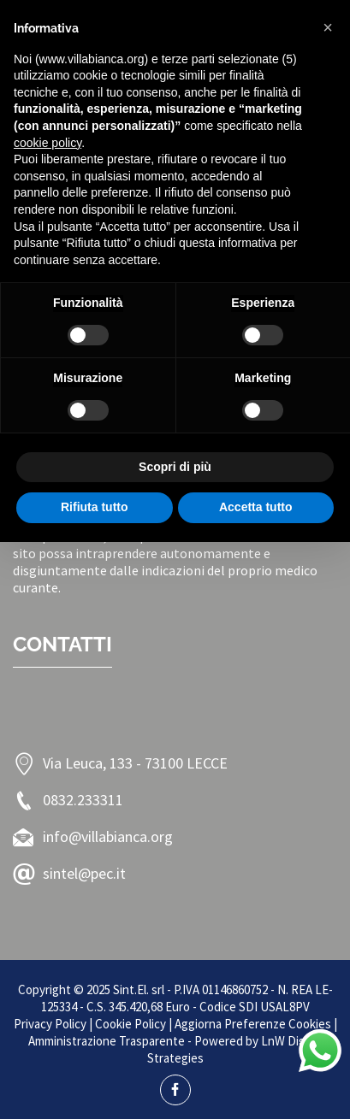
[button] (327, 27)
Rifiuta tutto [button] (94, 507)
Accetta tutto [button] (256, 507)
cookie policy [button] (47, 143)
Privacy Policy (50, 1024)
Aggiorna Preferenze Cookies (253, 1024)
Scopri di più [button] (175, 467)
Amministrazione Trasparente (106, 1041)
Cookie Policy (130, 1024)
